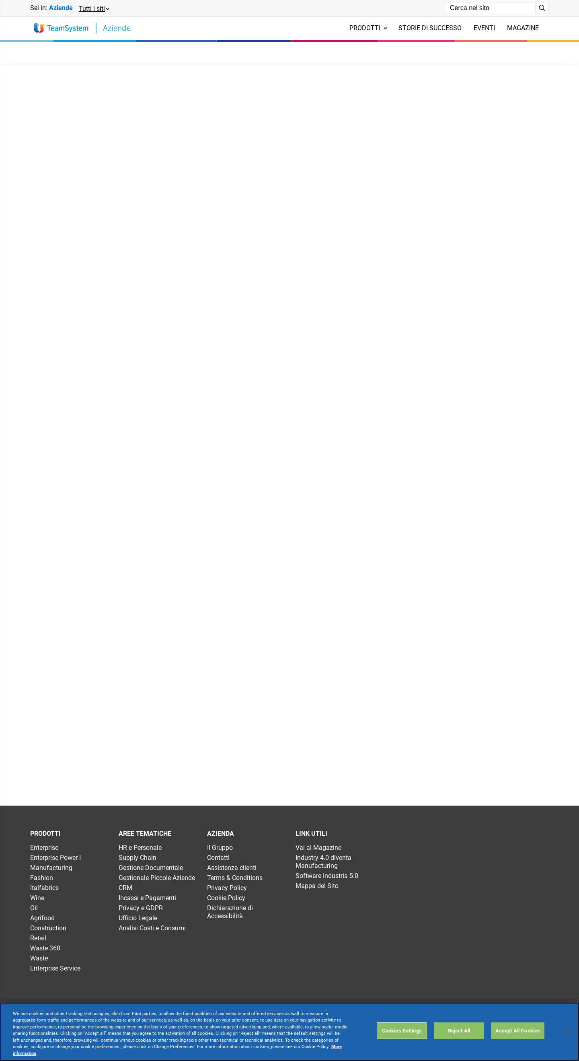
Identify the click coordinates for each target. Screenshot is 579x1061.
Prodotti (368, 28)
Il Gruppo (220, 847)
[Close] (566, 1031)
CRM (125, 888)
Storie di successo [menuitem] (430, 28)
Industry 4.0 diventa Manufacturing (323, 862)
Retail (38, 938)
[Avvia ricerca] (542, 8)
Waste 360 (45, 948)
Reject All (459, 1031)
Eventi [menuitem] (484, 28)
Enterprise (44, 847)
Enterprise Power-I (55, 858)
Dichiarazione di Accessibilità (230, 912)
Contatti (218, 858)
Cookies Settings (402, 1031)
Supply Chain (137, 858)
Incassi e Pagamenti (147, 898)
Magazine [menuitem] (523, 28)
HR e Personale (140, 847)
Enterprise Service (55, 968)
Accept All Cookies (517, 1031)
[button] (94, 8)
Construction (48, 928)
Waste (39, 958)
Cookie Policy (226, 898)
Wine (37, 898)
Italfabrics (44, 888)
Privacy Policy (227, 888)
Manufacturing (51, 868)
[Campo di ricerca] (490, 8)
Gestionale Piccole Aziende (157, 878)
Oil (34, 908)
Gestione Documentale (151, 868)
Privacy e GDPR (141, 908)
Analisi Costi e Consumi (152, 928)
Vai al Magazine (318, 847)
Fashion (41, 878)
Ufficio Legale (138, 918)
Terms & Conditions (235, 878)
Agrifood (42, 918)
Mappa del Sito (317, 886)
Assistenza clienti (232, 868)
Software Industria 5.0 (327, 876)
